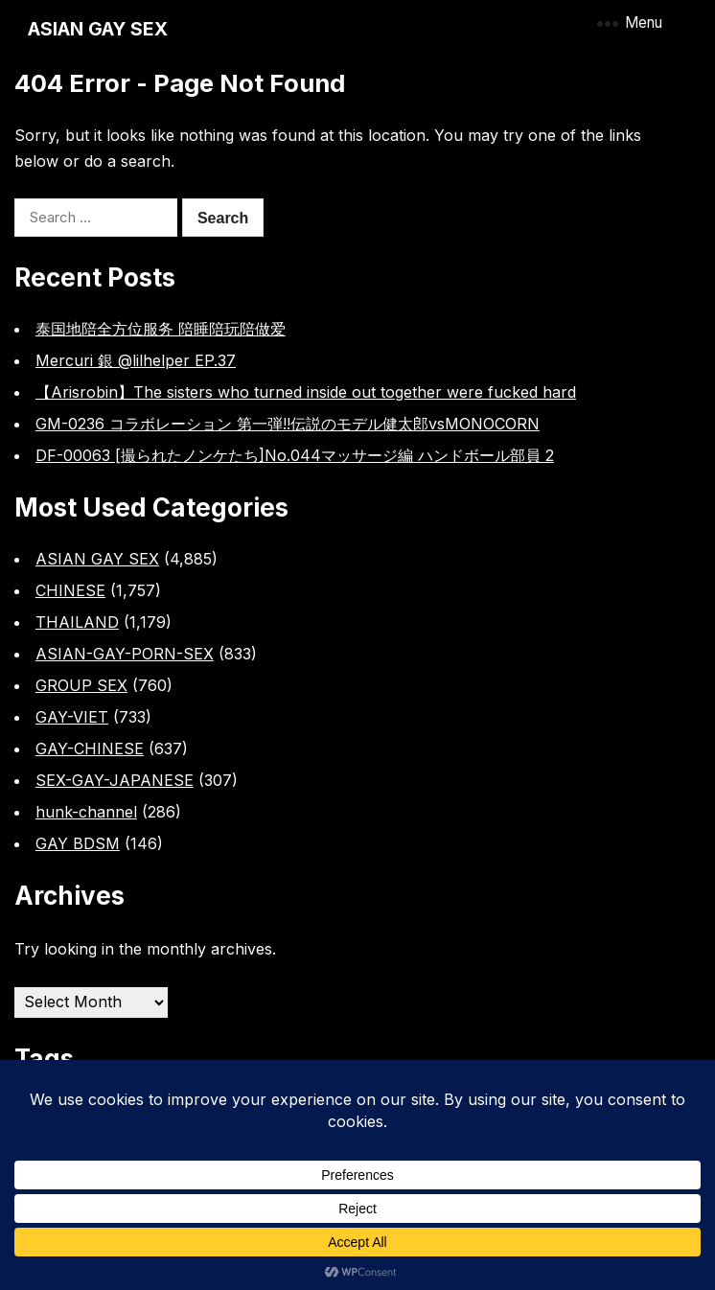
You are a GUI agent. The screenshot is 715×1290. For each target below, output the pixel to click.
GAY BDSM (77, 843)
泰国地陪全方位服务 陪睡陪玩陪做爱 (160, 328)
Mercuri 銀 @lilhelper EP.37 (135, 360)
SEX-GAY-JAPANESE (114, 780)
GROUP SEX (81, 685)
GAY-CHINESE (89, 748)
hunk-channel (86, 811)
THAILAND (77, 622)
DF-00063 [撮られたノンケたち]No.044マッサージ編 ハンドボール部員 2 (294, 455)
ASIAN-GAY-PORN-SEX (124, 653)
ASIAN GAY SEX (98, 28)
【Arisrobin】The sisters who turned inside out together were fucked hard (305, 392)
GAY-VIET (71, 716)
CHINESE (70, 590)
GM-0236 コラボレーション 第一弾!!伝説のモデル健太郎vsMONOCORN (287, 423)
